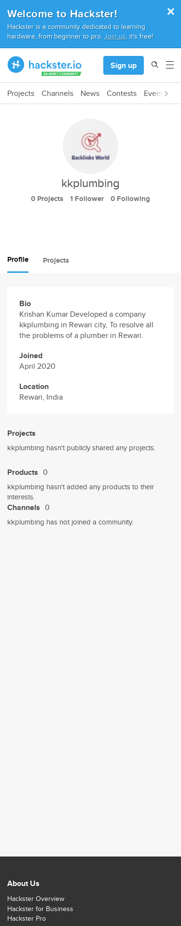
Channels (57, 93)
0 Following (130, 198)
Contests (122, 93)
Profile (17, 259)
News (90, 93)
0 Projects (47, 198)
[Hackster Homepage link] (44, 65)
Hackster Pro (26, 918)
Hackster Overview (35, 898)
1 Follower (87, 198)
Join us (115, 36)
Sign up (124, 65)
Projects (20, 93)
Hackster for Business (40, 908)
